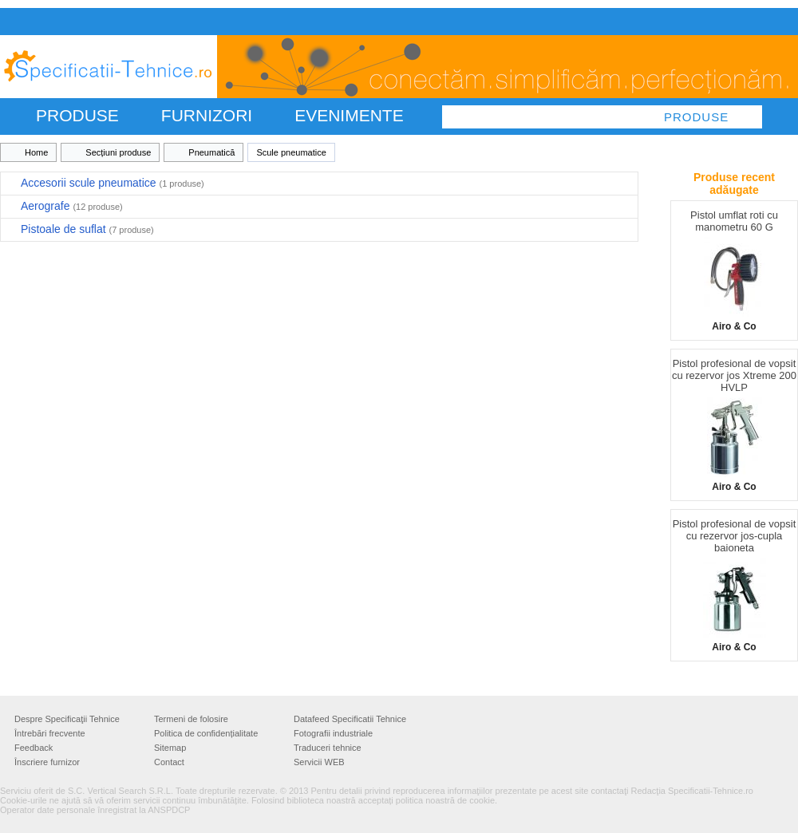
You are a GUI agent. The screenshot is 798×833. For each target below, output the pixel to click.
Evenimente (349, 115)
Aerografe (72, 205)
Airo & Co (734, 326)
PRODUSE (77, 115)
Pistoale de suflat (87, 229)
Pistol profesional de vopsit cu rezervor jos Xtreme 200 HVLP (734, 375)
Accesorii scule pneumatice (112, 182)
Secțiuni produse (118, 152)
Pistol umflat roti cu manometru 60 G (734, 221)
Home (36, 152)
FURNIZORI (206, 115)
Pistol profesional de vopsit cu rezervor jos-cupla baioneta (734, 536)
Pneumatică (211, 152)
